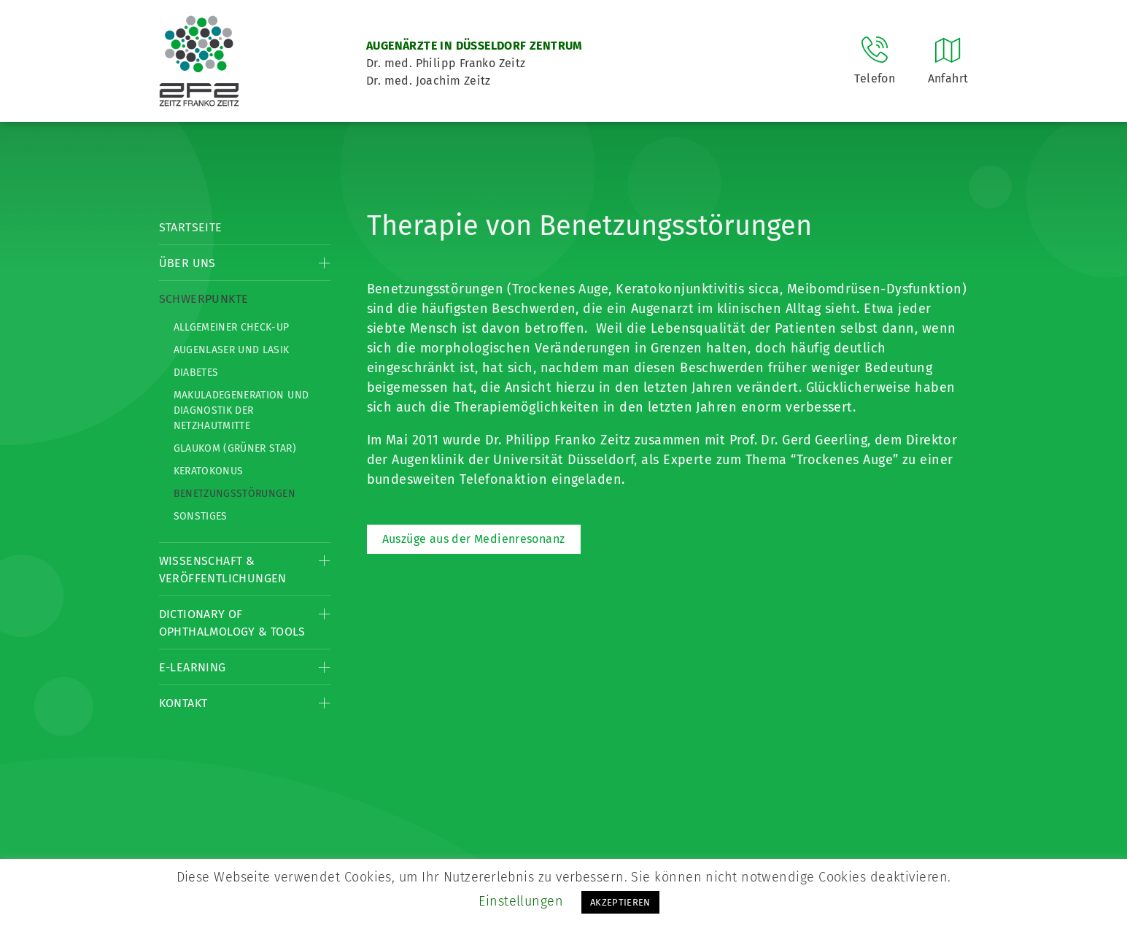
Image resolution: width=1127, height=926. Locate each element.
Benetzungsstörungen (235, 493)
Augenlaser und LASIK (232, 350)
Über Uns (187, 263)
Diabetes (196, 372)
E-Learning (192, 667)
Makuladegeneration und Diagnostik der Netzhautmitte (241, 410)
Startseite (190, 227)
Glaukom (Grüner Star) (235, 448)
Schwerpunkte (204, 299)
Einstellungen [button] (521, 901)
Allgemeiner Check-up (232, 327)
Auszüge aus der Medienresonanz (473, 539)
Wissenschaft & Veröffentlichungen (223, 569)
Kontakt (183, 703)
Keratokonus (209, 471)
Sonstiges (201, 516)
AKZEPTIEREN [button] (620, 902)
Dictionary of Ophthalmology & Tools (232, 622)
